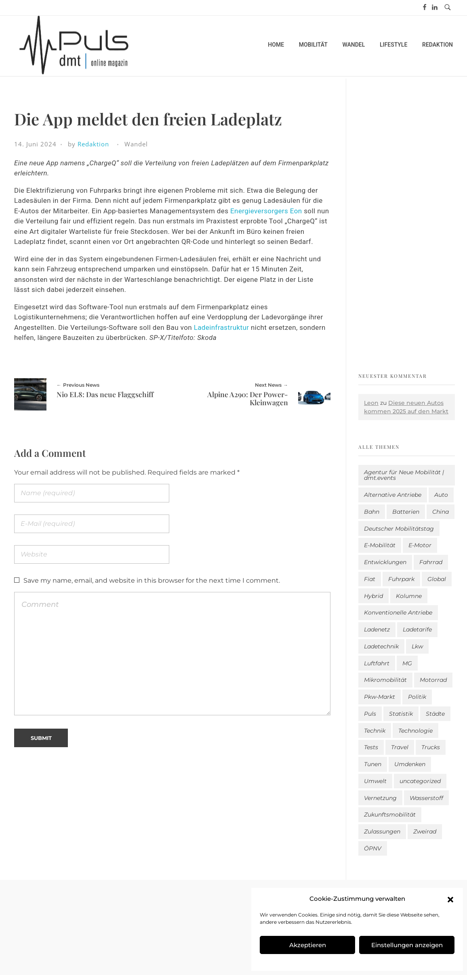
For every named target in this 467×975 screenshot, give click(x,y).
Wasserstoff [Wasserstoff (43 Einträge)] (426, 798)
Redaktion (93, 144)
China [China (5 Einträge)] (440, 511)
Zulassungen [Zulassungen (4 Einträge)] (382, 831)
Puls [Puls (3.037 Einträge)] (370, 713)
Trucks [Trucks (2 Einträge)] (430, 747)
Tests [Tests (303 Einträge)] (371, 747)
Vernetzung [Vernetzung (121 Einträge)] (380, 798)
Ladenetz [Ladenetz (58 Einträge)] (377, 629)
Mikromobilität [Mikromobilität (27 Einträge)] (385, 679)
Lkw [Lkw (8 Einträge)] (417, 646)
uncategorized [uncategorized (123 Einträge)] (420, 781)
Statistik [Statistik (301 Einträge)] (401, 713)
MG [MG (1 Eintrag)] (407, 663)
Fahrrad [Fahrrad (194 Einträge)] (430, 562)
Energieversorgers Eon (266, 211)
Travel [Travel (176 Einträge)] (399, 747)
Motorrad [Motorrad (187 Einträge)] (433, 679)
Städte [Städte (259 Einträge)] (435, 713)
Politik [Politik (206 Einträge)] (417, 696)
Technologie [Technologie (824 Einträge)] (415, 730)
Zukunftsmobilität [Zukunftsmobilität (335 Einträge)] (390, 814)
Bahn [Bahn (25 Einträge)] (371, 511)
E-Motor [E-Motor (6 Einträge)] (419, 545)
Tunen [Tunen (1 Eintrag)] (372, 764)
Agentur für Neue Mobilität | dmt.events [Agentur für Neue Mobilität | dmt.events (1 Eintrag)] (404, 475)
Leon (371, 402)
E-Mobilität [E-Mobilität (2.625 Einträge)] (379, 545)
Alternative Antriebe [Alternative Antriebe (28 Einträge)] (392, 494)
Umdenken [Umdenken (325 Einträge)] (409, 764)
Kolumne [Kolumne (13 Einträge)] (409, 596)
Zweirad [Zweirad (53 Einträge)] (424, 831)
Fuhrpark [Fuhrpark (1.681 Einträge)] (401, 579)
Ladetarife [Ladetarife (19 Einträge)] (417, 629)
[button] (450, 899)
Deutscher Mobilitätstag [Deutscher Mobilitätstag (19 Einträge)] (399, 528)
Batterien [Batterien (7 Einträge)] (405, 511)
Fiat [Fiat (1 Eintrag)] (369, 579)
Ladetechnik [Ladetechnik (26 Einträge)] (381, 646)
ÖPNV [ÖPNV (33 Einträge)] (372, 848)
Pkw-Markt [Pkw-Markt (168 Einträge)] (379, 696)
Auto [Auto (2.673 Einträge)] (441, 494)
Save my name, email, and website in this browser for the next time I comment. (151, 580)
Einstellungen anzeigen (407, 945)
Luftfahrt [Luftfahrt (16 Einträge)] (376, 663)
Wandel (136, 144)
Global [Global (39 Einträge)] (436, 579)
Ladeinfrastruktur (221, 327)
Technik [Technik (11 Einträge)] (374, 730)
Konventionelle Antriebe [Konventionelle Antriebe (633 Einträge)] (398, 612)
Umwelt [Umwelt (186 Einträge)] (375, 781)
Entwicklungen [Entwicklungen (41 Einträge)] (385, 562)
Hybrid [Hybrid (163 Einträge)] (373, 596)
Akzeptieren (307, 945)
